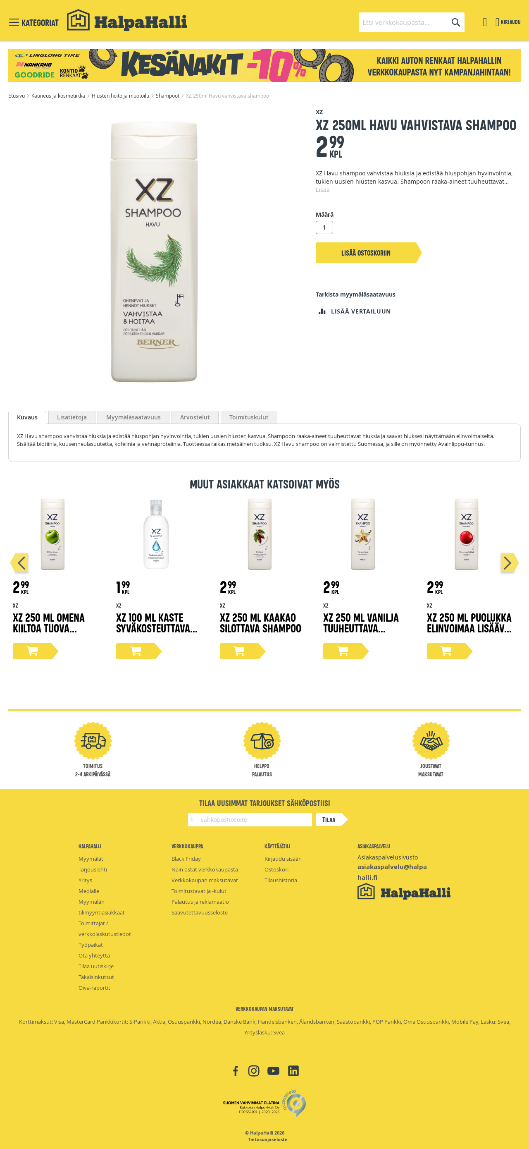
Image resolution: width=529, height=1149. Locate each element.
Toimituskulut (249, 417)
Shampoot (168, 95)
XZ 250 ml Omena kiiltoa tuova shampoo (49, 627)
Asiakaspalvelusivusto (387, 857)
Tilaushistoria (280, 880)
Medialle (89, 891)
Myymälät (91, 858)
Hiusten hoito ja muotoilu (121, 95)
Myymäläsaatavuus (133, 417)
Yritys (85, 880)
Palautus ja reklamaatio (200, 901)
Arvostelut (195, 417)
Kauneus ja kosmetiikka (58, 95)
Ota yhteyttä (94, 955)
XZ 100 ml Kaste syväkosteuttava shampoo (153, 627)
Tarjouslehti (93, 869)
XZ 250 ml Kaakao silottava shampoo (260, 622)
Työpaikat (91, 944)
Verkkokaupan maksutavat (205, 880)
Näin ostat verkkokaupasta (205, 869)
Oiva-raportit (94, 987)
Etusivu (17, 95)
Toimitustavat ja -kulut (199, 891)
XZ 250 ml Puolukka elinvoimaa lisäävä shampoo (469, 627)
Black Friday (186, 858)
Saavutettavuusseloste (200, 912)
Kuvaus (27, 417)
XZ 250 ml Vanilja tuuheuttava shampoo (361, 627)
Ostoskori (276, 869)
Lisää (323, 190)
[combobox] (412, 22)
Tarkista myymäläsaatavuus (356, 294)
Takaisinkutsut (96, 977)
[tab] (27, 417)
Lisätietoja (72, 417)
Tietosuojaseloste (268, 1139)
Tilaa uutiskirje (96, 966)
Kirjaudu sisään (283, 858)
